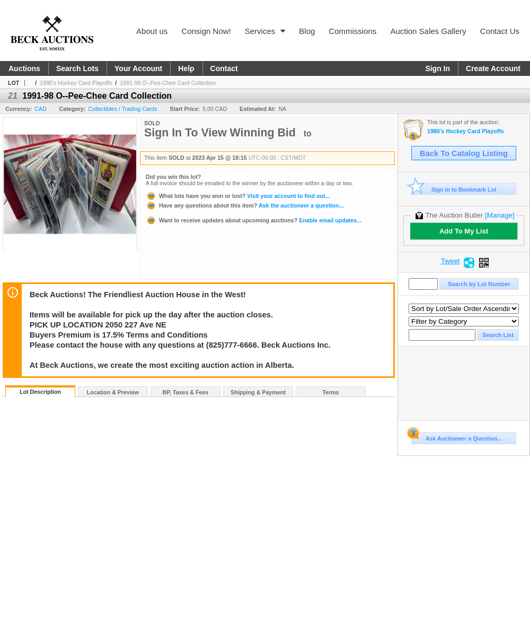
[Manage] (499, 215)
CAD (40, 109)
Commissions (352, 31)
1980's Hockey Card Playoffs (76, 83)
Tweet (450, 261)
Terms (330, 392)
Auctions (24, 68)
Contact (224, 68)
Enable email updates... (253, 220)
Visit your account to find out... (238, 196)
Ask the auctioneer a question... (244, 205)
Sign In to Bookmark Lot (454, 189)
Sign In (437, 68)
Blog (307, 31)
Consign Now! (206, 31)
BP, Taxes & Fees (186, 392)
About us (151, 31)
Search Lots (77, 68)
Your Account (138, 68)
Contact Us (499, 31)
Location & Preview (113, 392)
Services (265, 31)
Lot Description (40, 392)
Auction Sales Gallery (428, 31)
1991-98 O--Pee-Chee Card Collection (168, 83)
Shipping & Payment (258, 392)
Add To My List (463, 231)
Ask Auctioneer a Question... (456, 437)
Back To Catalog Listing (464, 153)
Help (186, 68)
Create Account (493, 68)
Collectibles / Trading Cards (122, 109)
